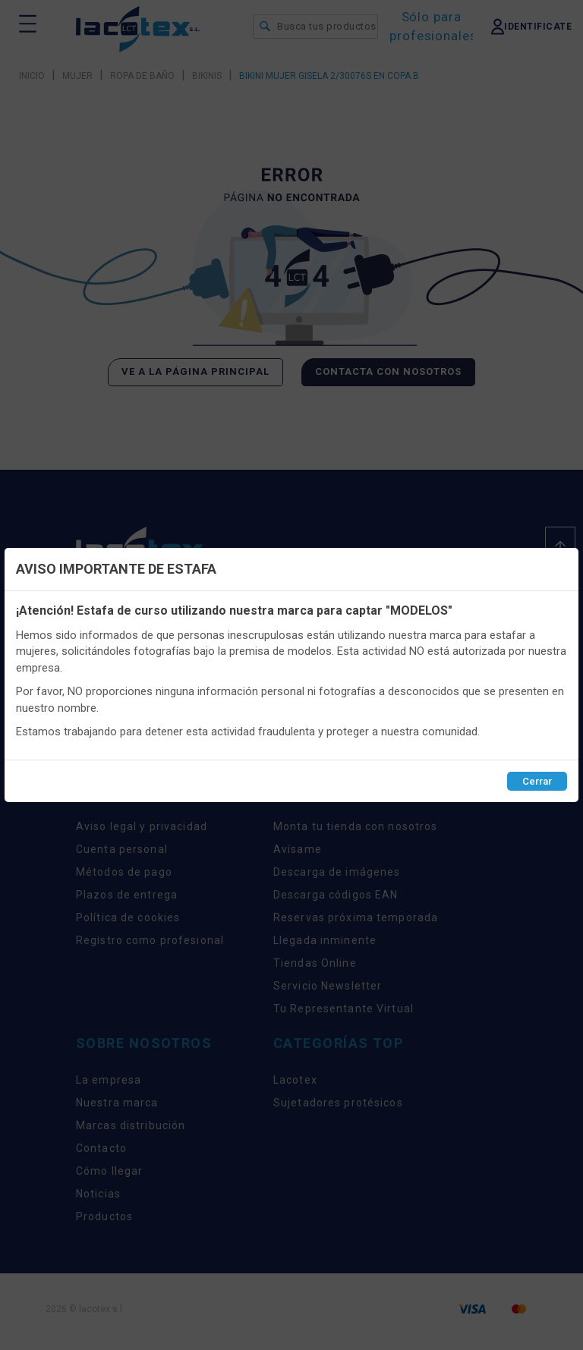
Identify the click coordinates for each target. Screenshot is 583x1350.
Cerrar (537, 781)
